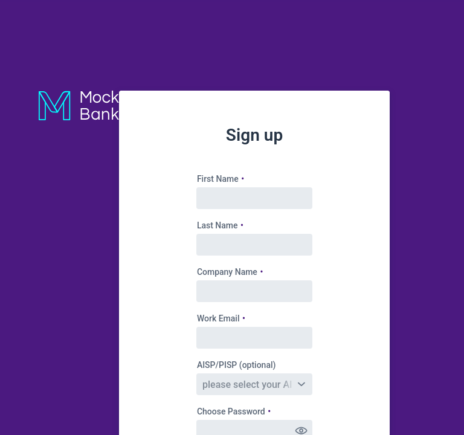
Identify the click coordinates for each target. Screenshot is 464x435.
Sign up (254, 135)
